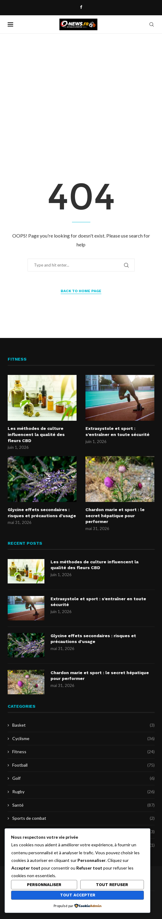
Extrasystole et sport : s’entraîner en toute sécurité (117, 431)
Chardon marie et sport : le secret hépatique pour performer (115, 515)
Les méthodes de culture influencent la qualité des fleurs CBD (36, 434)
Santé (83, 805)
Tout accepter (77, 895)
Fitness (83, 752)
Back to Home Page (81, 291)
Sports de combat (83, 818)
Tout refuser (112, 884)
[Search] (152, 24)
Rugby (83, 792)
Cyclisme (83, 739)
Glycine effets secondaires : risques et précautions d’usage (42, 512)
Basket (83, 725)
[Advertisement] (81, 94)
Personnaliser (44, 884)
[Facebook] (81, 7)
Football (83, 765)
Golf (83, 778)
